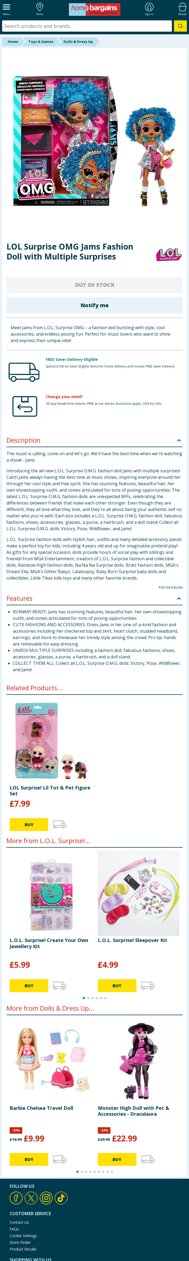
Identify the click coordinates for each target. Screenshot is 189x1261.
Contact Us (19, 1222)
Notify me (94, 305)
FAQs (14, 1229)
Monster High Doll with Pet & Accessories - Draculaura (133, 1111)
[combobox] (94, 26)
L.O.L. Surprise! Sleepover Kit (132, 940)
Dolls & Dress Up (78, 41)
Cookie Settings (23, 1235)
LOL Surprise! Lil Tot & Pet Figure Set (50, 790)
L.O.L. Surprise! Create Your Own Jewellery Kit (49, 943)
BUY (29, 825)
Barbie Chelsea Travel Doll (41, 1108)
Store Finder (20, 1242)
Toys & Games (40, 41)
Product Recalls (23, 1249)
